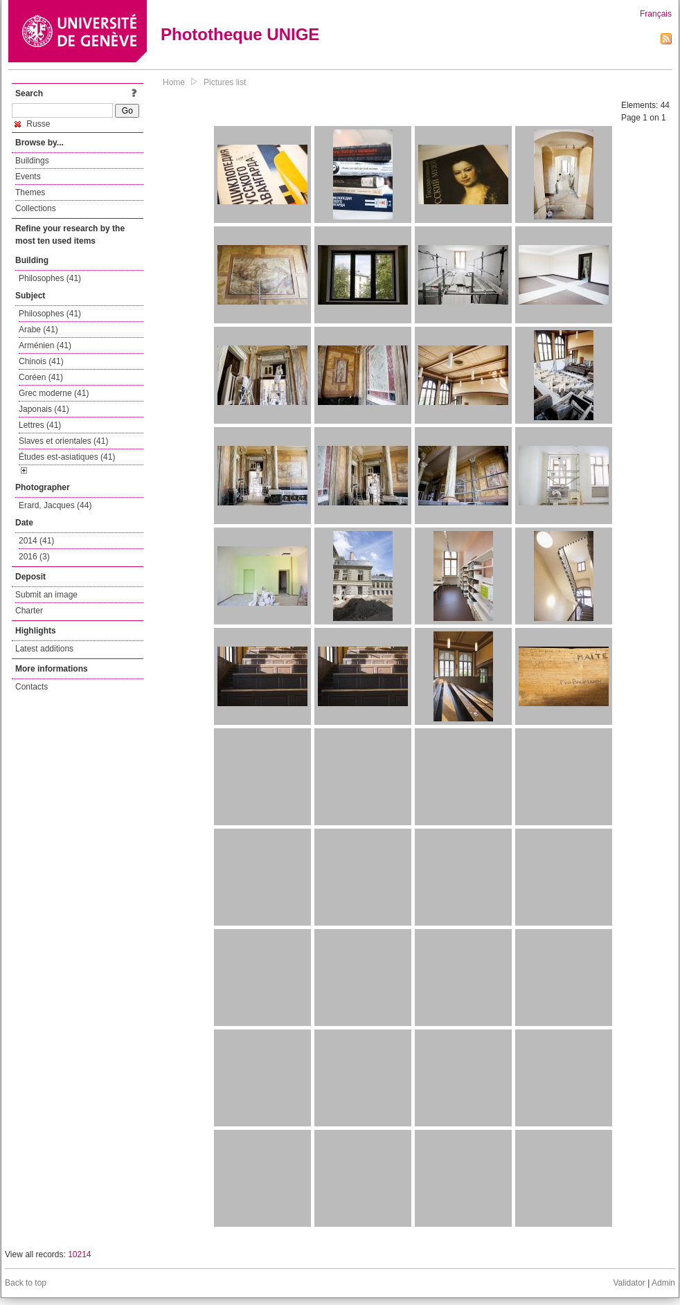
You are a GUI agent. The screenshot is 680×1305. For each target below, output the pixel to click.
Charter (29, 610)
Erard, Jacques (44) (55, 505)
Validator (629, 1283)
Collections (35, 208)
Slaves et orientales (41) (63, 441)
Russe (32, 124)
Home (174, 82)
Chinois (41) (41, 361)
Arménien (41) (45, 345)
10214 (79, 1254)
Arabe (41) (38, 329)
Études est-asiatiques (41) (67, 457)
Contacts (31, 687)
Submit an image (46, 595)
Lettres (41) (40, 425)
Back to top (25, 1283)
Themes (30, 192)
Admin (663, 1283)
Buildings (32, 160)
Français (656, 14)
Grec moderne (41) (54, 393)
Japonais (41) (44, 409)
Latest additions (44, 649)
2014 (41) (36, 541)
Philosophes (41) (50, 278)
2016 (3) (34, 556)
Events (28, 176)
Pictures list (225, 82)
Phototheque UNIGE (240, 34)
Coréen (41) (41, 377)
